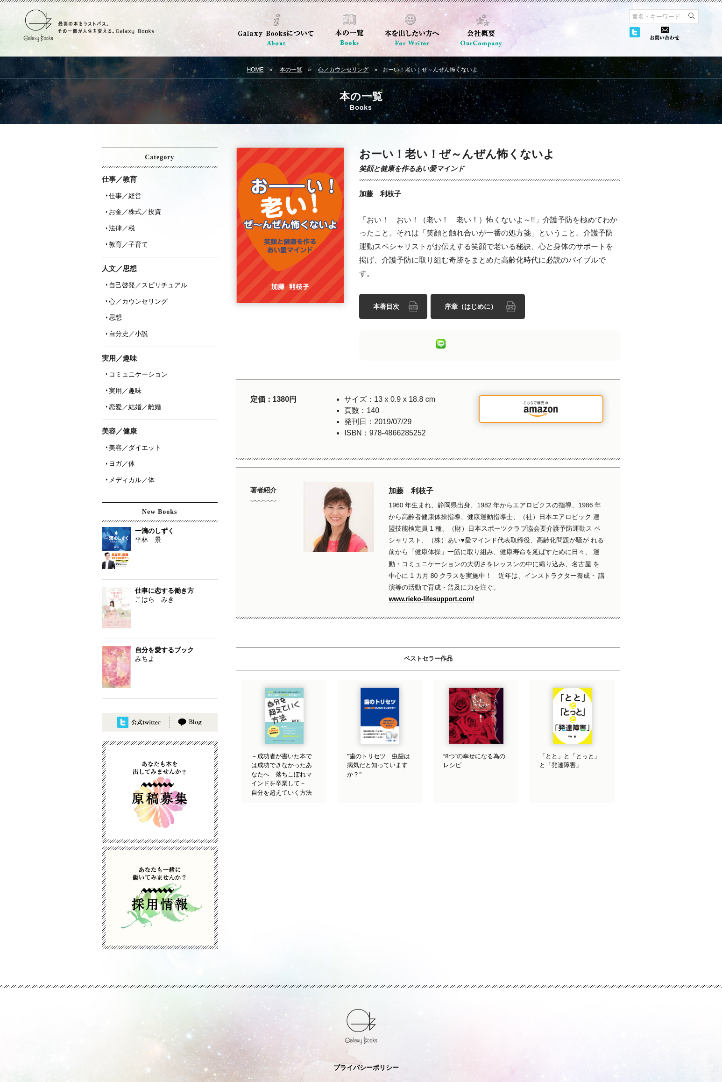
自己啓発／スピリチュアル (145, 270)
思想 (112, 296)
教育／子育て (125, 233)
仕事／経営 (122, 194)
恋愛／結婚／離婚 (132, 373)
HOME (255, 69)
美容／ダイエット (132, 410)
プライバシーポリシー (366, 1023)
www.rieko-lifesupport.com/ (431, 595)
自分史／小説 (125, 309)
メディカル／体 (128, 437)
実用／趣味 (122, 360)
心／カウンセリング (343, 69)
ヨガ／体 (119, 423)
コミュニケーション (135, 347)
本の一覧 (291, 69)
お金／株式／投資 (132, 207)
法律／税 (119, 220)
